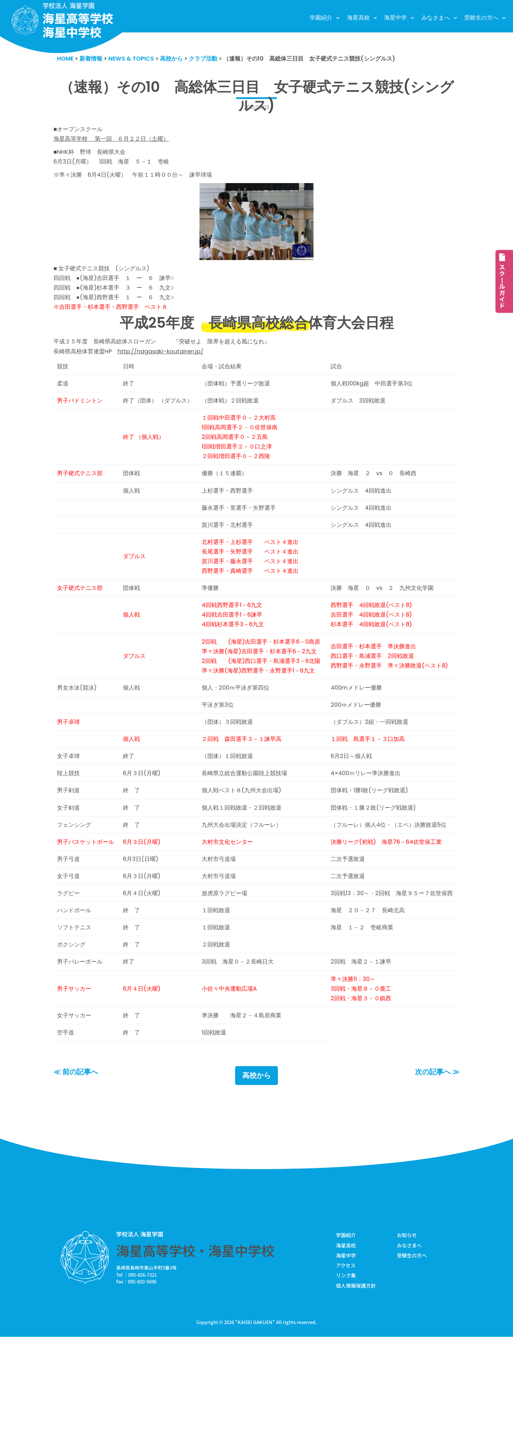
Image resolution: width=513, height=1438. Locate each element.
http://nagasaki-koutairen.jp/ (166, 359)
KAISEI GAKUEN (255, 1423)
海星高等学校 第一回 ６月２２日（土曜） (114, 140)
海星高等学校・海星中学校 (195, 1350)
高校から (256, 1175)
